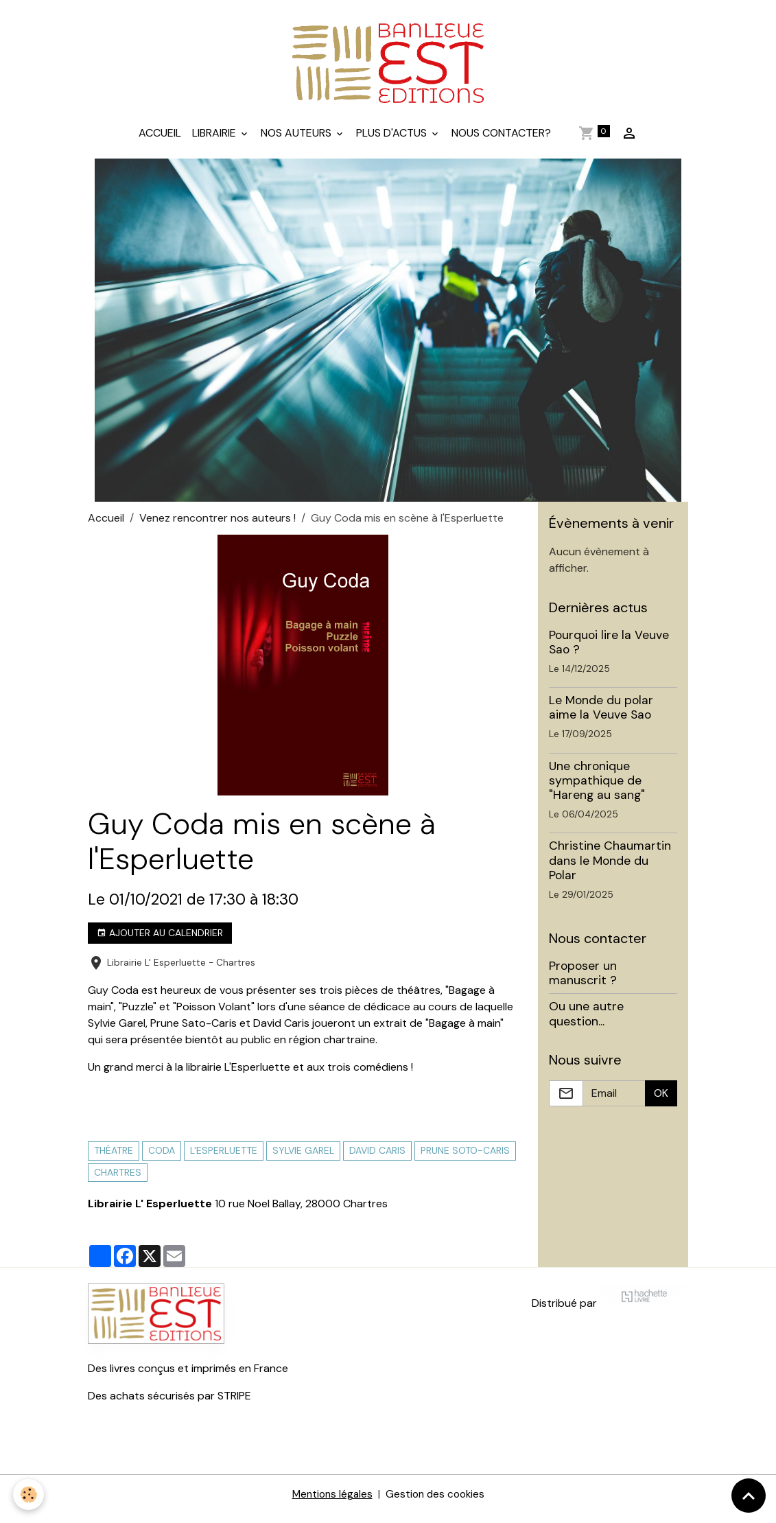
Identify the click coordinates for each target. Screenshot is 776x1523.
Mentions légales (330, 1503)
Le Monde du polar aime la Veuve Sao (601, 717)
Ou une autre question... (586, 1023)
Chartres (117, 1181)
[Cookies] (29, 1494)
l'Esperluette (223, 1160)
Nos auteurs (297, 142)
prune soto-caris (465, 1160)
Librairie (215, 142)
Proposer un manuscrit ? (583, 982)
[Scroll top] (748, 1495)
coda (161, 1160)
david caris (377, 1160)
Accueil (160, 142)
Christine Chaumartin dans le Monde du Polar (610, 870)
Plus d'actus (393, 142)
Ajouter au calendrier (160, 942)
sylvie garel (303, 1160)
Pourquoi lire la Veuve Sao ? (609, 651)
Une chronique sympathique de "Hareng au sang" (597, 789)
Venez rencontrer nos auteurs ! (217, 527)
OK (661, 1102)
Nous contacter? (501, 142)
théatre (113, 1160)
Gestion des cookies (436, 1503)
